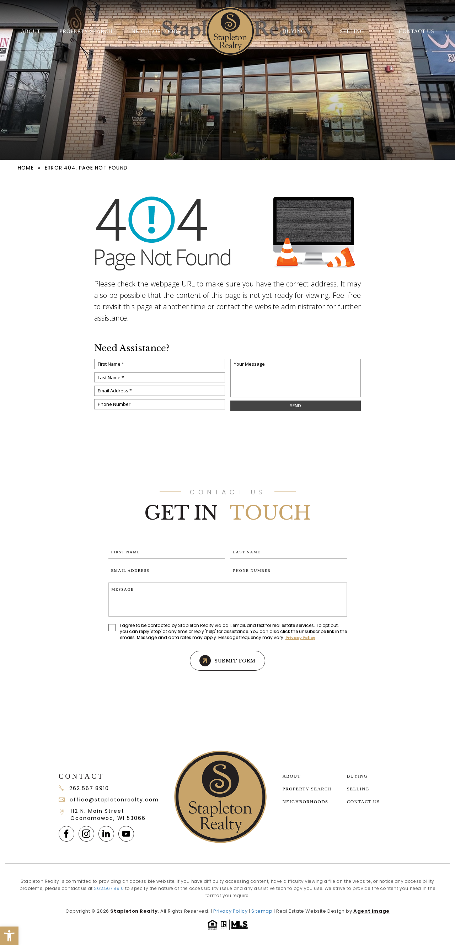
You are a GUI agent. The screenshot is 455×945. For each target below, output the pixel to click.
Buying (294, 31)
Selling (352, 31)
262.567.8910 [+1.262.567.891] (84, 788)
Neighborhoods (156, 31)
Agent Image (371, 911)
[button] (9, 936)
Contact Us (416, 31)
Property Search (85, 31)
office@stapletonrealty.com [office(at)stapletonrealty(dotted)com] (108, 799)
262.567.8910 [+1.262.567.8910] (109, 888)
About (30, 31)
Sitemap (261, 911)
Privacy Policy (300, 637)
